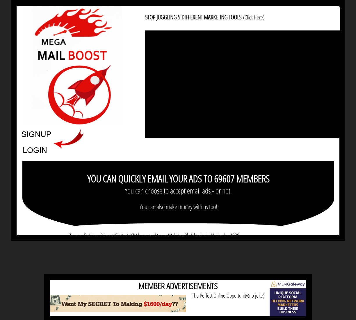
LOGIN (35, 150)
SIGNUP (36, 134)
